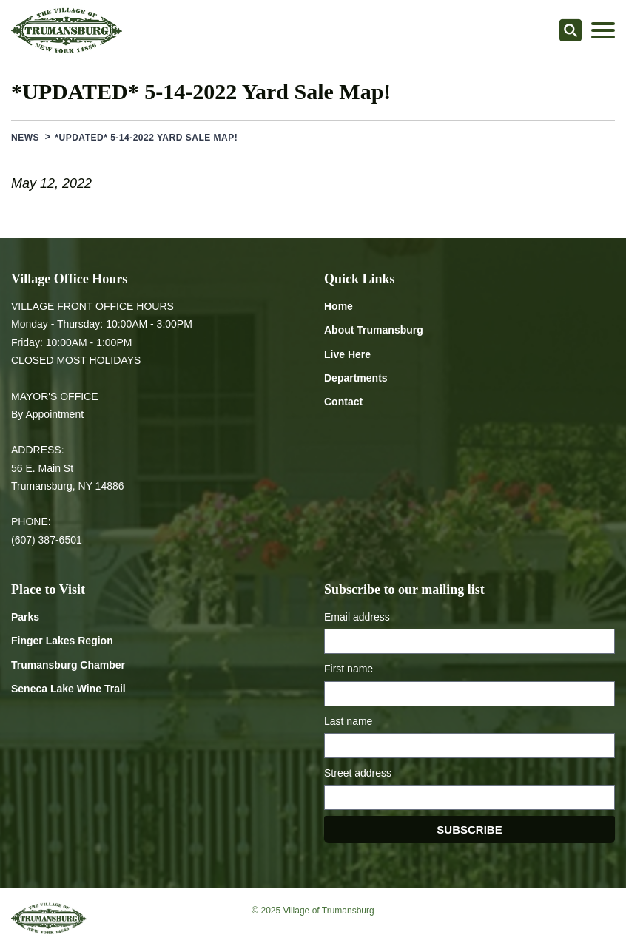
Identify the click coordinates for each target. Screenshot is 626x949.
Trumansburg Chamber (68, 665)
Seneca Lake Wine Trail (68, 689)
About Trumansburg (373, 330)
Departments (356, 378)
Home (338, 306)
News (25, 137)
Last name (348, 721)
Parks (25, 617)
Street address (357, 773)
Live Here (347, 354)
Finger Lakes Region (62, 640)
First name (348, 669)
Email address (357, 617)
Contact (343, 402)
